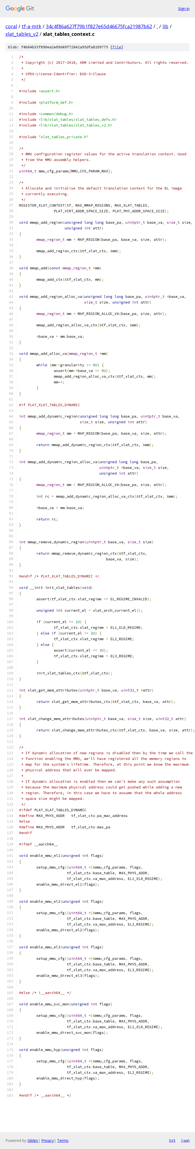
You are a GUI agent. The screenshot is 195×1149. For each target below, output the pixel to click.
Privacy (47, 1140)
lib (165, 26)
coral (11, 26)
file (116, 47)
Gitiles (32, 1140)
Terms (62, 1140)
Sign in (184, 8)
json (185, 1140)
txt (172, 1140)
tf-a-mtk (31, 26)
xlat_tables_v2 (21, 34)
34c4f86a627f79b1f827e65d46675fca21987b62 (99, 26)
